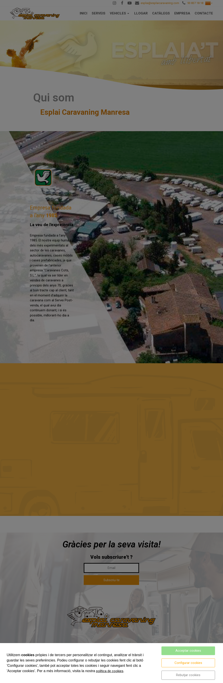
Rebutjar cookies (188, 675)
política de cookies (109, 671)
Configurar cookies (188, 663)
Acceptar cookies (188, 651)
